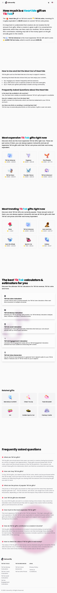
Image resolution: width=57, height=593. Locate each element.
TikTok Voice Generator (19, 568)
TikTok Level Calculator (5, 577)
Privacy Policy (33, 567)
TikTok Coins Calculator (5, 572)
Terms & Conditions (33, 570)
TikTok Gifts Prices (21, 571)
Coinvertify (9, 590)
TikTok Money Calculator (5, 568)
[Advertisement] (28, 56)
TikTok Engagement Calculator (5, 582)
